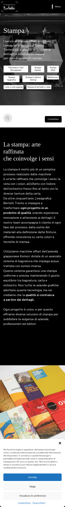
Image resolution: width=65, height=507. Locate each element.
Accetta (32, 477)
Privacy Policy (39, 502)
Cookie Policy (24, 502)
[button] (60, 443)
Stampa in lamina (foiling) (33, 78)
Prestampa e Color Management (16, 68)
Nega (33, 486)
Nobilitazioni (53, 77)
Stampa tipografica (11, 78)
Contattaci (53, 119)
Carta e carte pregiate (13, 87)
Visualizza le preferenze (32, 495)
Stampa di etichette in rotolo (39, 87)
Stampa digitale (37, 68)
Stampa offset (53, 68)
